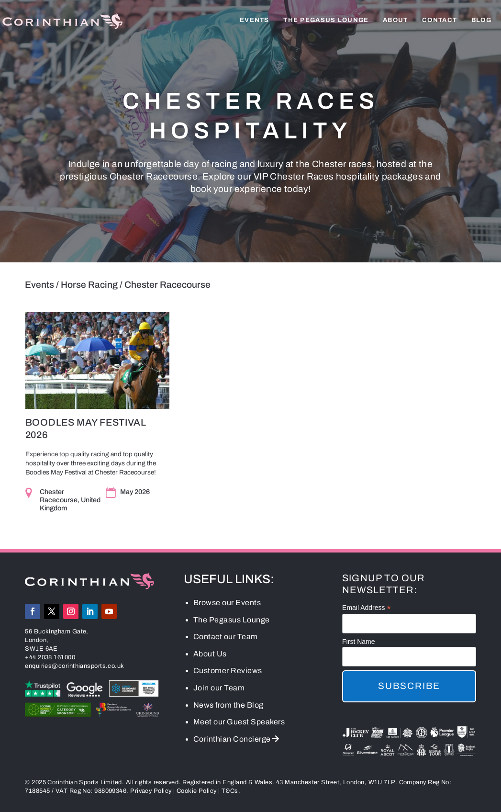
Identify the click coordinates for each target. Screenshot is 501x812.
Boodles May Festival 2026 (85, 428)
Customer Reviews (227, 671)
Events (254, 20)
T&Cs (230, 792)
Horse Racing (89, 285)
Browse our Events (227, 603)
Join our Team (219, 688)
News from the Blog (228, 705)
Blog (481, 20)
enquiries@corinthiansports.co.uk (74, 666)
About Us (210, 654)
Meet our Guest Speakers (239, 723)
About (395, 20)
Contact (439, 20)
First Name (358, 642)
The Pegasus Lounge (325, 20)
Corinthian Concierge (236, 739)
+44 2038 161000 (50, 657)
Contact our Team (225, 637)
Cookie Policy (197, 792)
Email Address (366, 608)
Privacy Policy (150, 792)
